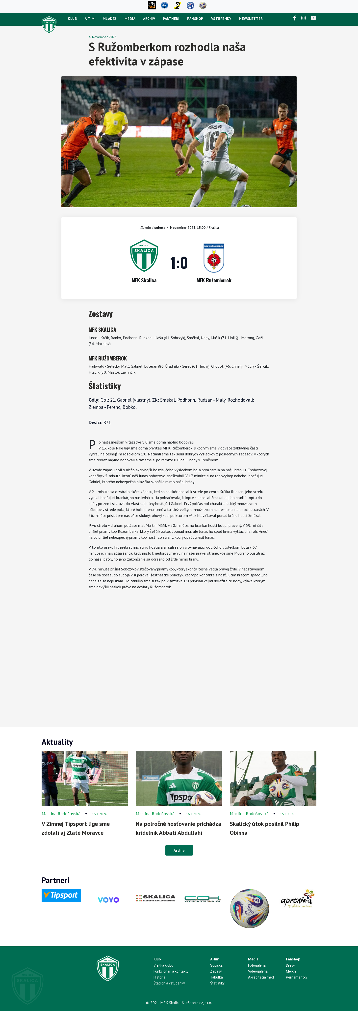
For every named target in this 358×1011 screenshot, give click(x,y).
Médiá (130, 18)
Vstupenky (221, 18)
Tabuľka (216, 977)
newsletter (251, 18)
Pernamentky (296, 977)
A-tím (90, 18)
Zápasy (216, 971)
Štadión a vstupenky (169, 983)
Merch (291, 971)
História (159, 977)
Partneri (171, 18)
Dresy (290, 965)
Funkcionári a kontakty (170, 971)
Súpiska (216, 965)
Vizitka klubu (163, 965)
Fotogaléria (257, 965)
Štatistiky (217, 983)
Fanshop (195, 18)
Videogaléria (258, 971)
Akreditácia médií (261, 977)
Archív (149, 18)
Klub (72, 18)
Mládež (110, 18)
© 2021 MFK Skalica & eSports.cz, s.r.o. (179, 1002)
